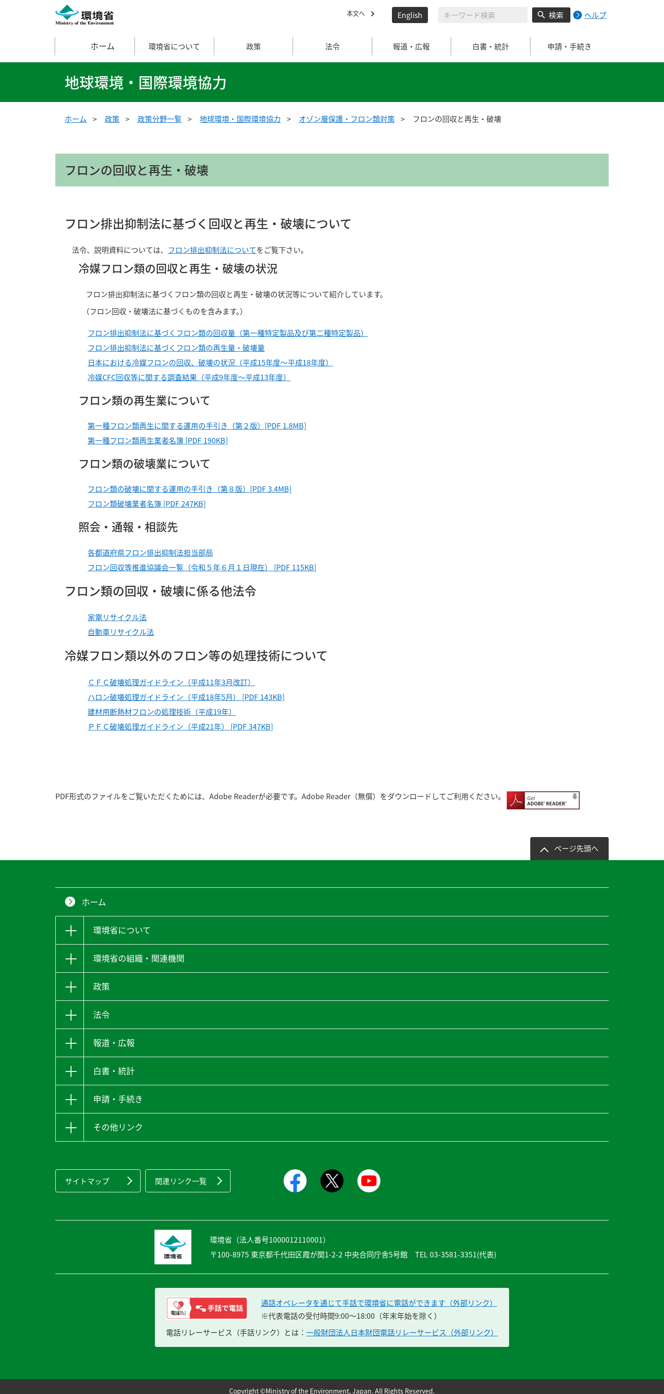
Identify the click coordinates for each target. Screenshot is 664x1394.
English (409, 14)
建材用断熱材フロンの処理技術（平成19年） (162, 711)
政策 (112, 118)
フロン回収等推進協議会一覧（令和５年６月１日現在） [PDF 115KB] (202, 567)
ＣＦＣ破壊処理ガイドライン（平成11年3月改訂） (171, 682)
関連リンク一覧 (181, 1172)
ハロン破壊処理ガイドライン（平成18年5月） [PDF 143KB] (186, 696)
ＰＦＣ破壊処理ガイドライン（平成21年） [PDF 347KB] (180, 726)
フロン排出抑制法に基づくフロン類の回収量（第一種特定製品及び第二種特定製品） (228, 332)
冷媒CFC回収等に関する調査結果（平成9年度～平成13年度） (189, 377)
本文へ (358, 14)
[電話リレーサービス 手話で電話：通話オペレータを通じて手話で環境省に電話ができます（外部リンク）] (207, 1299)
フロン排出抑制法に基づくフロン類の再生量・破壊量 (176, 347)
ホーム (95, 46)
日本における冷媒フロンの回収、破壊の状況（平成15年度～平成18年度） (210, 362)
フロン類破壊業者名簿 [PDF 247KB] (147, 503)
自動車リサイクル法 (121, 631)
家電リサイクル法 (117, 616)
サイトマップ (87, 1172)
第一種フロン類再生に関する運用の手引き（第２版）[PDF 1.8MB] (197, 425)
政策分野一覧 (159, 118)
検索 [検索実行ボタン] (556, 14)
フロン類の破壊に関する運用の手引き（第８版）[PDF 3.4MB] (189, 488)
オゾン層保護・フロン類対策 (347, 118)
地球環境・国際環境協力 (240, 118)
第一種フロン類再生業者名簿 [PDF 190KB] (158, 440)
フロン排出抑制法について (212, 249)
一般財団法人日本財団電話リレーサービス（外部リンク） (402, 1323)
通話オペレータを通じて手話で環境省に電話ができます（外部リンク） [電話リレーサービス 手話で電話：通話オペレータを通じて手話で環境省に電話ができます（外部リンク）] (379, 1294)
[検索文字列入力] (483, 15)
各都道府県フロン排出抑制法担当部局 (150, 552)
